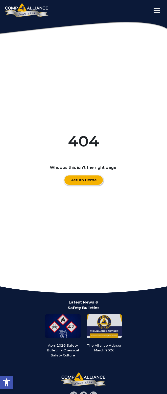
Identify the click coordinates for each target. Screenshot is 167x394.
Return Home (83, 179)
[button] (6, 382)
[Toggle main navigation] (157, 10)
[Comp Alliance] (27, 10)
